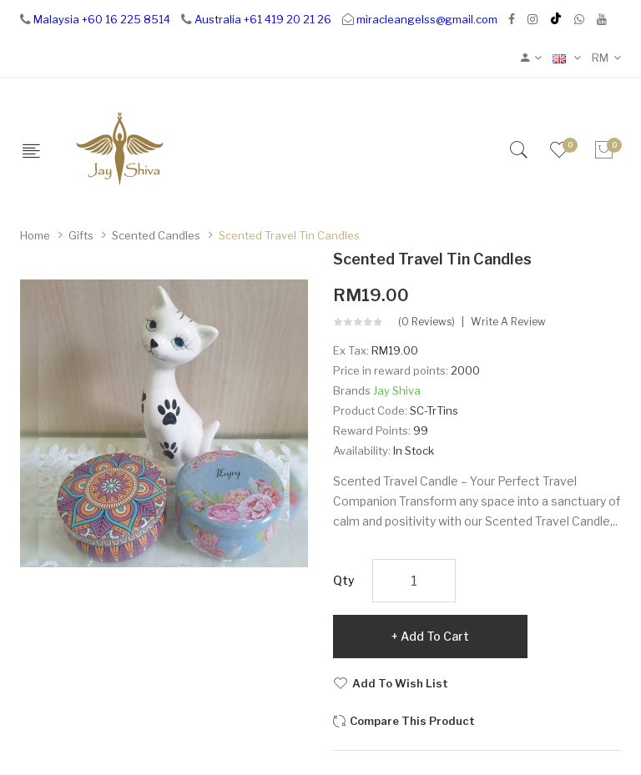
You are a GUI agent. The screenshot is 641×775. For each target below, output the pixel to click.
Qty (344, 580)
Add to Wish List (400, 683)
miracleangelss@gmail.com (426, 19)
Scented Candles (156, 235)
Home (35, 235)
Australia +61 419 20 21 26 (262, 19)
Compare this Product (412, 720)
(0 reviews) (426, 322)
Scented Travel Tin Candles (289, 235)
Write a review (508, 322)
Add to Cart (435, 636)
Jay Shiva (397, 390)
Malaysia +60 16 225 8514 (101, 19)
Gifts (80, 235)
